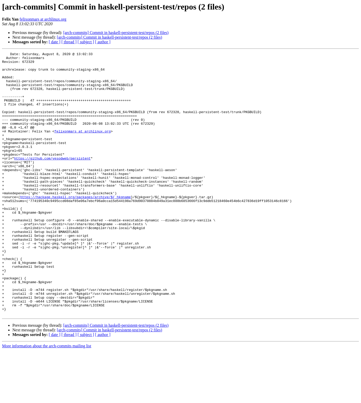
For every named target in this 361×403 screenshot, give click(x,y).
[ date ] (54, 42)
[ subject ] (86, 42)
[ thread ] (69, 42)
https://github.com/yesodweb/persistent (52, 180)
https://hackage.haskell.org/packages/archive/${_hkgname (75, 226)
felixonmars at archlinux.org (43, 19)
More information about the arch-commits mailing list (46, 398)
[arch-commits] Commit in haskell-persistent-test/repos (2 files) (115, 32)
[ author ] (103, 42)
